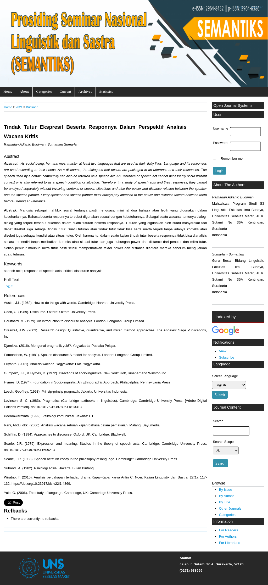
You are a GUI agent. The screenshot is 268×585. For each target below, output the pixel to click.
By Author (226, 496)
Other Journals (230, 508)
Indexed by (225, 317)
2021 (19, 107)
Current (65, 91)
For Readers (228, 530)
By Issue (225, 490)
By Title (224, 502)
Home (7, 91)
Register (256, 7)
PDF (9, 287)
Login (240, 7)
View (222, 351)
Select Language (225, 376)
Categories (44, 91)
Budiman (32, 107)
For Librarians (229, 543)
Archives (85, 91)
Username (220, 128)
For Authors (228, 536)
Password (220, 143)
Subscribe (226, 357)
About (24, 91)
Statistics (106, 91)
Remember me (232, 158)
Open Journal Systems (233, 105)
